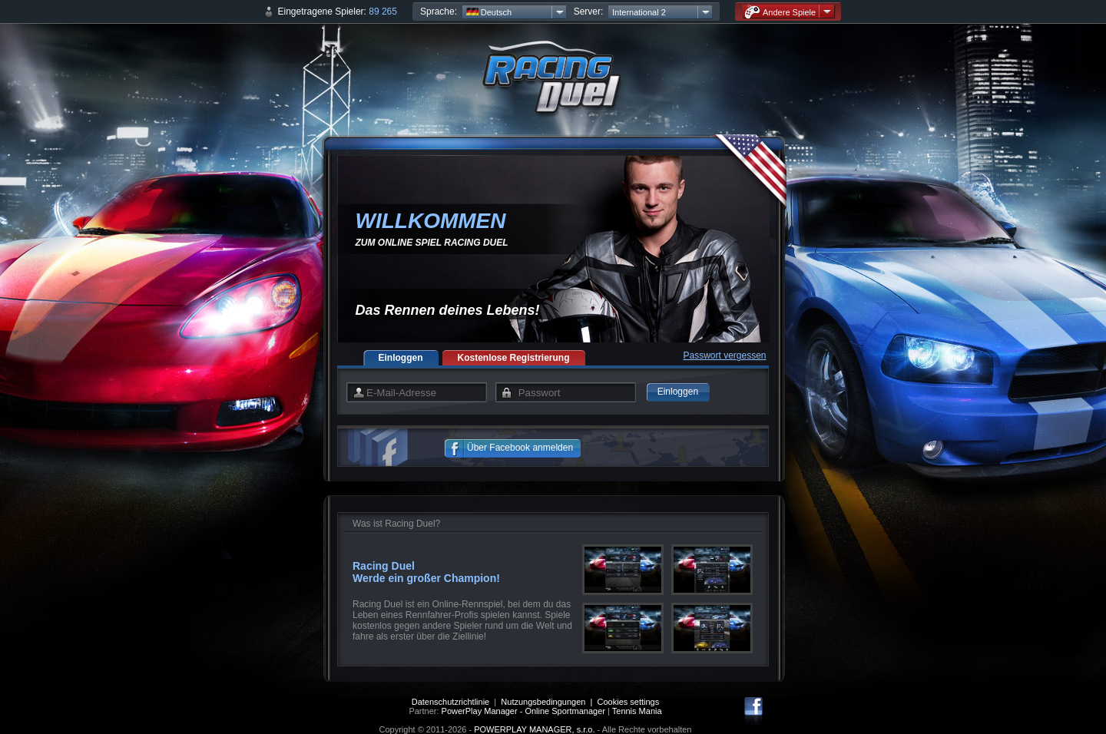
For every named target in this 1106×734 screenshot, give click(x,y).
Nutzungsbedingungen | (549, 701)
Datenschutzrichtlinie (451, 701)
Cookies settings (629, 701)
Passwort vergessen (724, 355)
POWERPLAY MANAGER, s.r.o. (534, 729)
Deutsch (489, 12)
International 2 (639, 12)
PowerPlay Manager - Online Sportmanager (523, 711)
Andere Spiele (780, 12)
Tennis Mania (637, 711)
